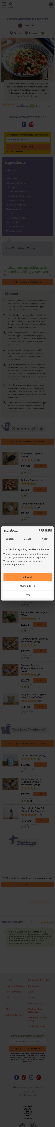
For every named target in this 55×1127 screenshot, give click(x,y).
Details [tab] (27, 539)
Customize (27, 586)
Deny (27, 594)
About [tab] (45, 539)
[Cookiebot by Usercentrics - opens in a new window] (39, 531)
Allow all (27, 577)
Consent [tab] (9, 539)
